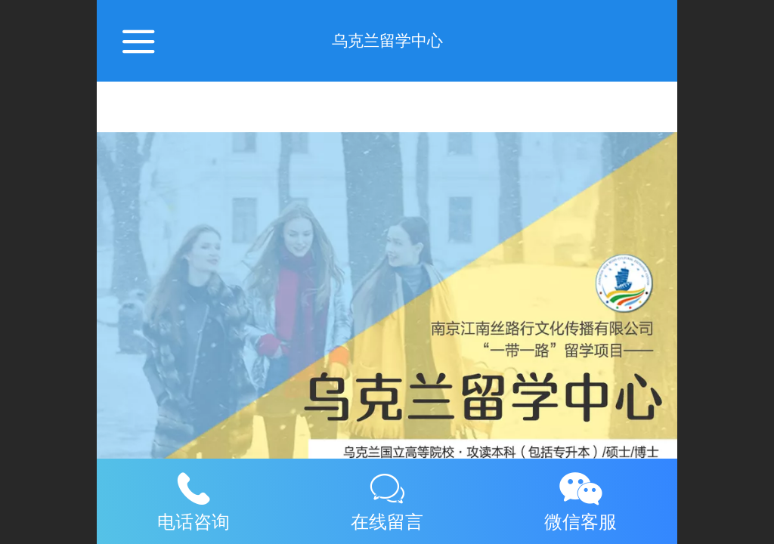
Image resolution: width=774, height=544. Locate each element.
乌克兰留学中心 (387, 40)
